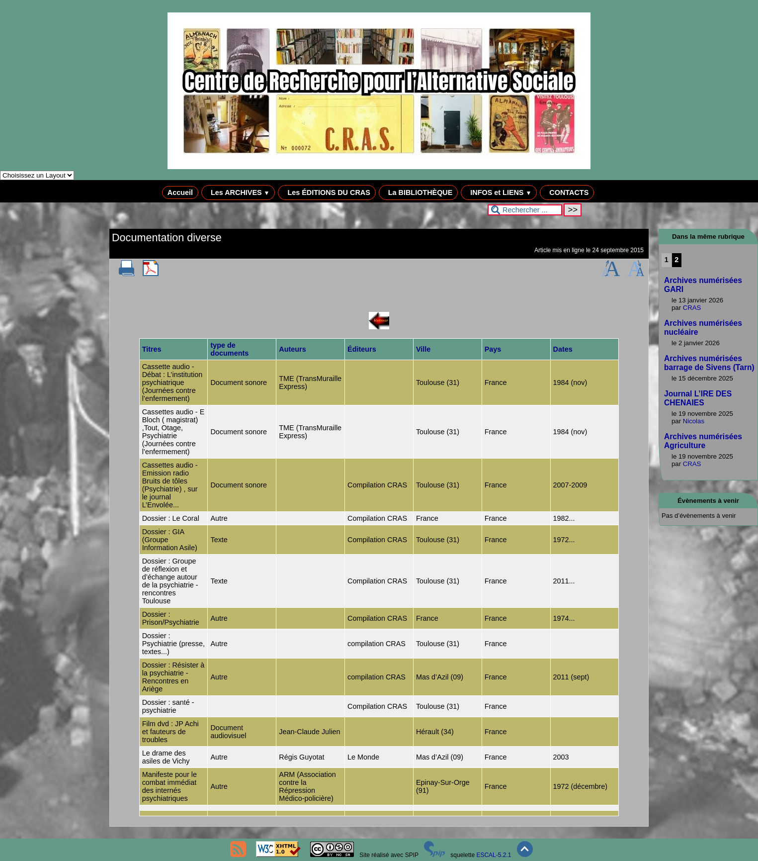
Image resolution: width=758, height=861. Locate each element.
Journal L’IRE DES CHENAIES (698, 398)
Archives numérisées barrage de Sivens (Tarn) (709, 363)
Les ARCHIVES (238, 192)
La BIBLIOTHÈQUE (418, 192)
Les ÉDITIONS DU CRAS (326, 192)
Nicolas (693, 421)
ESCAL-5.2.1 (493, 855)
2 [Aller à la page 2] (676, 260)
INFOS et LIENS (498, 192)
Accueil (180, 192)
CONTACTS (567, 192)
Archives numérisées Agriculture (703, 441)
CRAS (692, 307)
